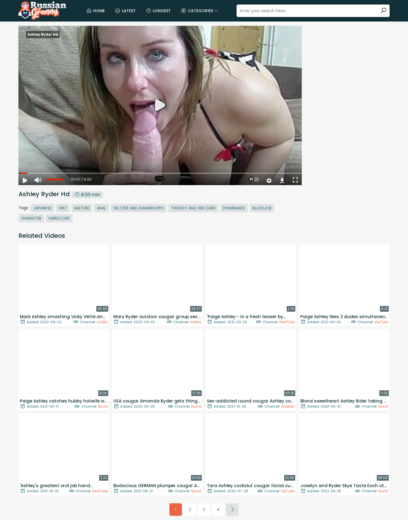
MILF (63, 208)
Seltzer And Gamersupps (139, 208)
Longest (158, 11)
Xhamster (31, 218)
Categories (199, 11)
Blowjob (261, 208)
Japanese (42, 208)
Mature (82, 208)
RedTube (287, 322)
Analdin (288, 406)
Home (95, 11)
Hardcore (59, 218)
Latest (125, 11)
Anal (101, 208)
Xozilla (102, 322)
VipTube (381, 322)
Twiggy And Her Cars (193, 208)
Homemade (234, 208)
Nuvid (103, 406)
